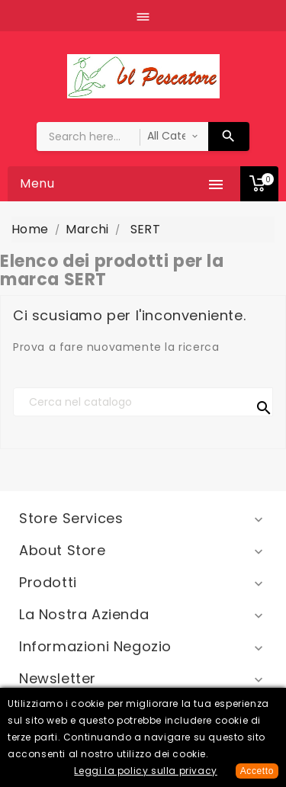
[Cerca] (143, 401)
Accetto (257, 771)
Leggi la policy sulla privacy (145, 770)
